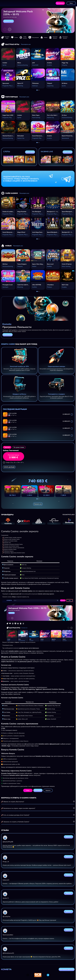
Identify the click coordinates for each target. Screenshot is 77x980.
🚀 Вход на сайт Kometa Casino (11, 539)
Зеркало (48, 790)
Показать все (38, 504)
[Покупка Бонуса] (53, 37)
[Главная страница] (5, 3)
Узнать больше (7, 334)
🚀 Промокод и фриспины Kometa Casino (13, 552)
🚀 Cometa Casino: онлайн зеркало (12, 537)
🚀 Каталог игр (6, 542)
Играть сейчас (30, 152)
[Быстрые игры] (5, 37)
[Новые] (43, 37)
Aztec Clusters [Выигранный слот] (12, 420)
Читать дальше (9, 467)
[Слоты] (14, 37)
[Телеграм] (48, 975)
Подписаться (67, 178)
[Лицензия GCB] (37, 975)
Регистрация (60, 3)
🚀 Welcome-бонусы (7, 551)
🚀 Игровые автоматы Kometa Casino (12, 544)
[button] (37, 142)
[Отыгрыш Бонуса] (63, 37)
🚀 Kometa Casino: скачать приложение (13, 547)
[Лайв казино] (23, 37)
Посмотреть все (26, 44)
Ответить (68, 837)
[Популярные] (33, 37)
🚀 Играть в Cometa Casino (9, 541)
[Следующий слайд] (9, 29)
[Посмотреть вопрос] (74, 801)
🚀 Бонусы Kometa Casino (9, 549)
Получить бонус (8, 21)
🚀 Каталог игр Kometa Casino (10, 546)
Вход (71, 3)
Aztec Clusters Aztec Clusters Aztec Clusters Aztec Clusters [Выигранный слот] (25, 413)
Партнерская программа (66, 969)
